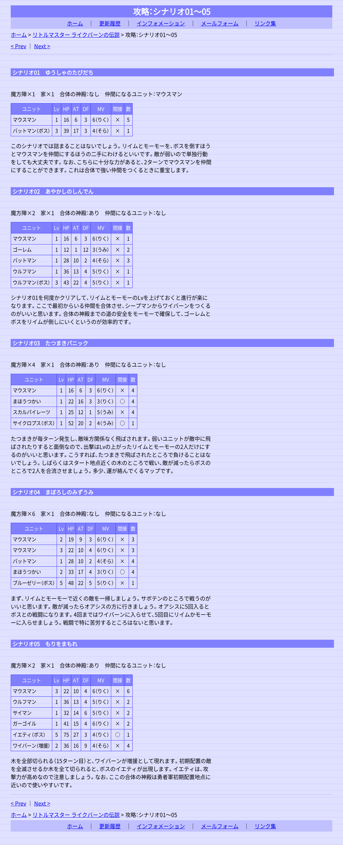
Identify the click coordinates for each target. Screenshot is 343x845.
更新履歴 (110, 23)
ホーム (75, 23)
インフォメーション (161, 23)
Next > (42, 46)
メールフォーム (219, 23)
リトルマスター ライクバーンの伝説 (76, 34)
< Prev (18, 46)
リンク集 (265, 23)
